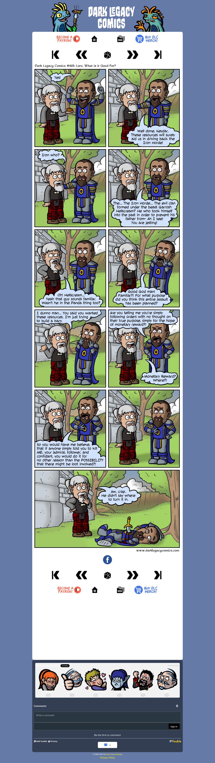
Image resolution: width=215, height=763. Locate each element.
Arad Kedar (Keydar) (114, 754)
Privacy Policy (107, 757)
